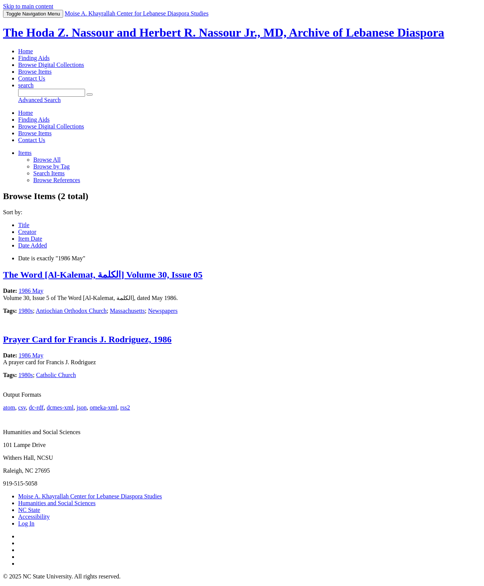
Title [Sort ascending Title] (23, 225)
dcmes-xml (60, 407)
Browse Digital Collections (51, 65)
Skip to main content (28, 6)
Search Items (49, 173)
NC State (29, 510)
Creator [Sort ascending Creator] (27, 232)
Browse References (56, 180)
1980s (26, 311)
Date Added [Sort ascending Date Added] (32, 245)
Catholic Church (56, 375)
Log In (26, 523)
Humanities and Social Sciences (57, 503)
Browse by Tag (51, 166)
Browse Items (34, 71)
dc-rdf (36, 407)
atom (9, 407)
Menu (33, 14)
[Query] (51, 93)
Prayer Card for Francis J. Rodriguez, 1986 (87, 339)
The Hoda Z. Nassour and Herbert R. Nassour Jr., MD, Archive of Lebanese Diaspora (223, 32)
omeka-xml (103, 407)
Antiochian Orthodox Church (71, 311)
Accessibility (34, 516)
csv (22, 407)
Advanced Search (39, 100)
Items (25, 153)
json (81, 407)
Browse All (46, 159)
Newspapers (162, 311)
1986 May (31, 291)
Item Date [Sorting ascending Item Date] (30, 238)
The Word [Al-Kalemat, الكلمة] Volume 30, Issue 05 (103, 275)
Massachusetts (127, 311)
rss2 (125, 407)
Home (25, 51)
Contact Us (31, 78)
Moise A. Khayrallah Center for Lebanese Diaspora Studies (90, 496)
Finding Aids (34, 58)
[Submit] (90, 94)
